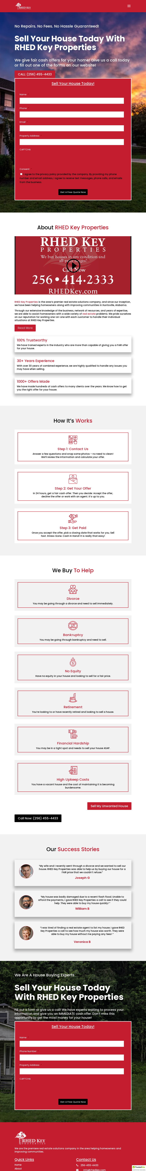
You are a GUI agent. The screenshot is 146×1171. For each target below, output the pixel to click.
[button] (139, 1168)
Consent (26, 169)
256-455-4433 (89, 1165)
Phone (24, 108)
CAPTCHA (25, 149)
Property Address (31, 135)
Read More (25, 328)
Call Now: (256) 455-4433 (38, 818)
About (18, 1168)
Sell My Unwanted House (109, 806)
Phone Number (29, 1051)
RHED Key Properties (26, 301)
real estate (89, 313)
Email (24, 122)
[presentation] (43, 159)
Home (18, 1164)
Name (24, 94)
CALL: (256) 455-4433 (35, 74)
